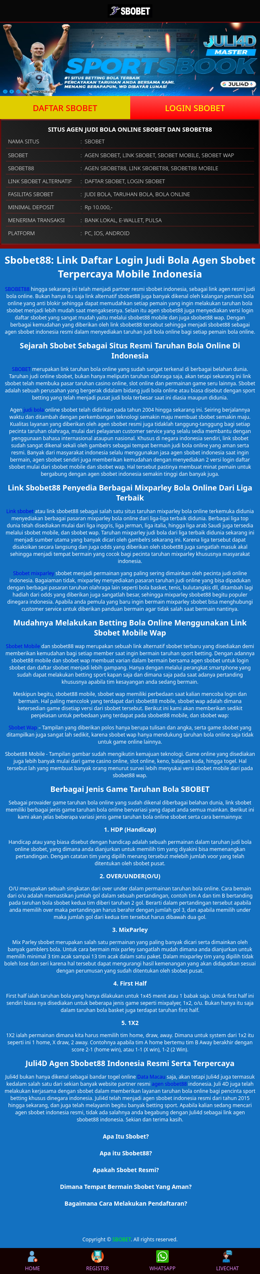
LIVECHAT (227, 1261)
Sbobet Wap (22, 727)
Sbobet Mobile (23, 646)
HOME (32, 1261)
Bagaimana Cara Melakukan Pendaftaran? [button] (125, 1203)
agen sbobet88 (169, 1083)
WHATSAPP (162, 1261)
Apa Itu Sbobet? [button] (126, 1136)
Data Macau (151, 1076)
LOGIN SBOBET (195, 108)
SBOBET (21, 369)
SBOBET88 (17, 289)
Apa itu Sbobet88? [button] (126, 1153)
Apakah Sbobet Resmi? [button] (126, 1170)
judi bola (33, 409)
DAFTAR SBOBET (65, 108)
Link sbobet (19, 511)
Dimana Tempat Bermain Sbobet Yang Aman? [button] (125, 1187)
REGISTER (97, 1261)
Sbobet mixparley (33, 573)
